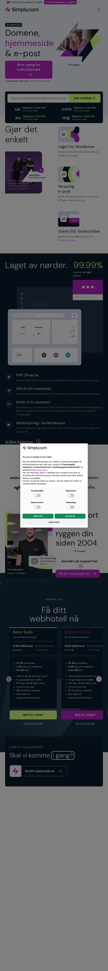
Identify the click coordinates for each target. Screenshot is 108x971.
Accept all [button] (70, 516)
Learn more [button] (54, 522)
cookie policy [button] (41, 470)
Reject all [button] (38, 516)
